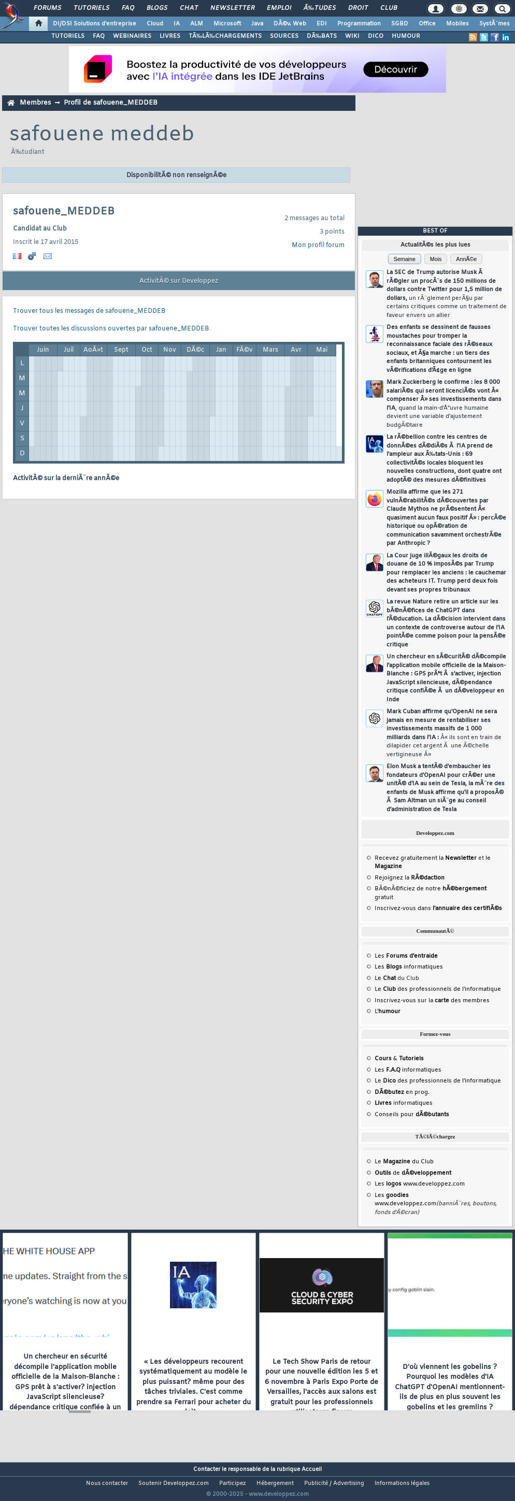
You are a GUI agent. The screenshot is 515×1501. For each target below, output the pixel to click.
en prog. (402, 1092)
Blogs (157, 8)
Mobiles (457, 23)
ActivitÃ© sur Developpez (178, 281)
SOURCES (284, 36)
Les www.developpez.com (420, 1184)
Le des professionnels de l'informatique (438, 989)
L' (387, 1011)
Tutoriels (91, 8)
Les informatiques (409, 967)
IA (177, 23)
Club (388, 8)
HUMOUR (406, 36)
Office (427, 23)
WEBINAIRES (132, 36)
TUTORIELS (67, 36)
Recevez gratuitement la (426, 858)
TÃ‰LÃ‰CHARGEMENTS (225, 36)
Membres (35, 102)
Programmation (359, 23)
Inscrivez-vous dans (438, 908)
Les (406, 956)
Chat (189, 8)
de (413, 1173)
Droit (358, 8)
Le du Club (404, 1161)
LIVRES (170, 36)
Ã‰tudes (320, 8)
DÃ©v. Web (290, 23)
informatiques (404, 1103)
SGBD (399, 23)
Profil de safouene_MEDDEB (111, 102)
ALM (196, 23)
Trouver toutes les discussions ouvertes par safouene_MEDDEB (111, 329)
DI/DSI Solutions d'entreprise (94, 23)
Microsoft (227, 23)
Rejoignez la (410, 878)
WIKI (352, 36)
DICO (375, 36)
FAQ (128, 8)
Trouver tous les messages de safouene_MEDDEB (89, 311)
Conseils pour (412, 1114)
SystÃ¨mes (494, 23)
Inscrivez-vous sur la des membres (432, 1000)
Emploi (279, 8)
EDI (322, 23)
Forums (47, 8)
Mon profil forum (318, 245)
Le (385, 978)
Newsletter (232, 8)
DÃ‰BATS (322, 36)
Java (257, 23)
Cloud (155, 23)
